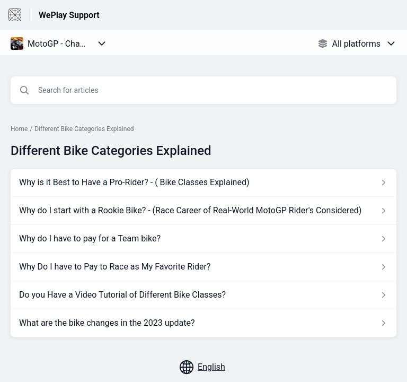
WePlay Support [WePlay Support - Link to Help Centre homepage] (69, 15)
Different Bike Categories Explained (84, 129)
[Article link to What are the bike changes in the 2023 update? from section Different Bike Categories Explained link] (203, 323)
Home (19, 129)
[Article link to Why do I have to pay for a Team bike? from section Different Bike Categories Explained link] (203, 238)
